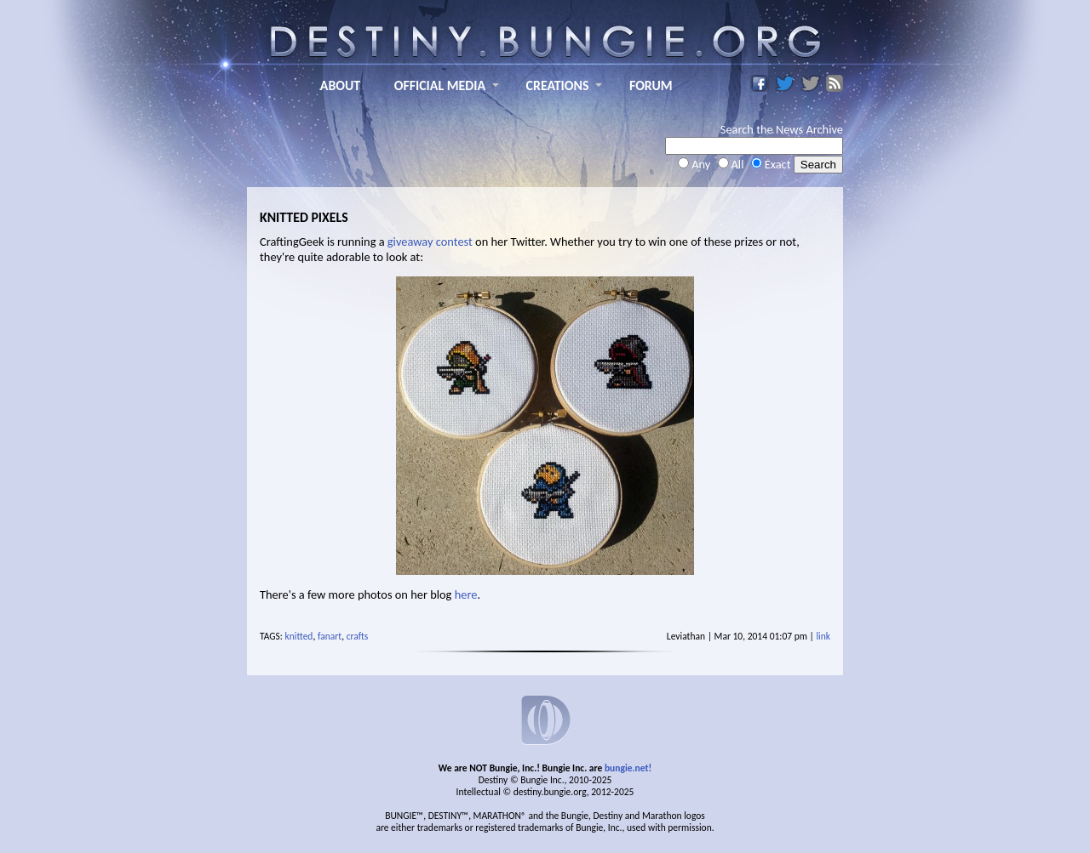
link (823, 636)
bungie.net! (628, 768)
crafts (358, 636)
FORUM (651, 85)
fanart (329, 636)
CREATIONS (557, 85)
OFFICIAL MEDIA (439, 85)
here (466, 594)
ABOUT (340, 85)
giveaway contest (430, 241)
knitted (299, 636)
